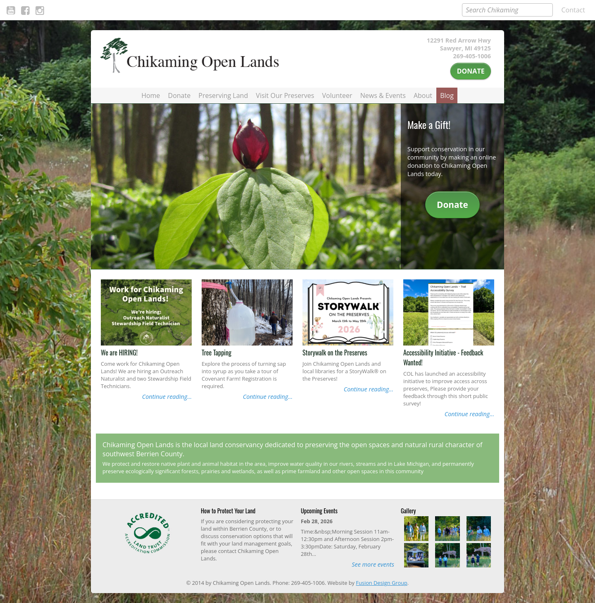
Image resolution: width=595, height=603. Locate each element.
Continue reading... (167, 396)
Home (150, 95)
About (423, 95)
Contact (573, 9)
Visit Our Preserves (285, 95)
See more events (373, 564)
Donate (471, 71)
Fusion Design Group (381, 582)
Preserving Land (223, 95)
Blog (447, 95)
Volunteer (337, 95)
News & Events (383, 95)
